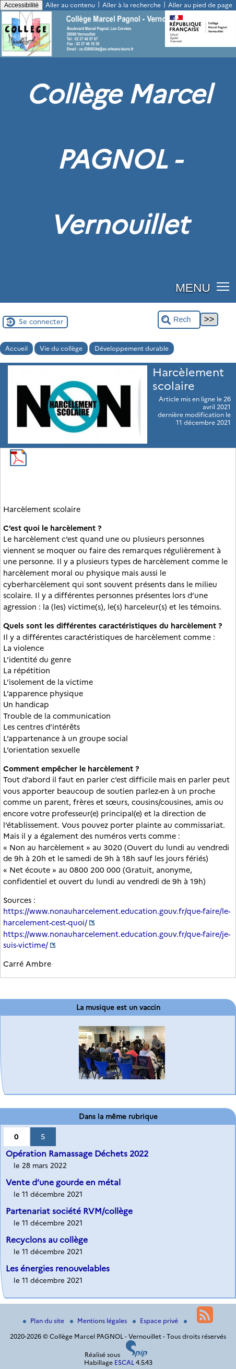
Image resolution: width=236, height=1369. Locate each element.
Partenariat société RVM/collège (69, 1211)
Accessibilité (21, 5)
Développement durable (132, 348)
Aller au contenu (70, 5)
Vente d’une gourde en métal (63, 1182)
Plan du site (44, 1321)
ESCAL (124, 1362)
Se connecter (41, 321)
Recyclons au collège (47, 1240)
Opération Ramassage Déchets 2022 (77, 1154)
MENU (192, 287)
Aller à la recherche (131, 5)
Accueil (16, 348)
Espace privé (156, 1321)
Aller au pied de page (200, 5)
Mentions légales (99, 1321)
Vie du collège (61, 348)
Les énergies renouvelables (58, 1268)
